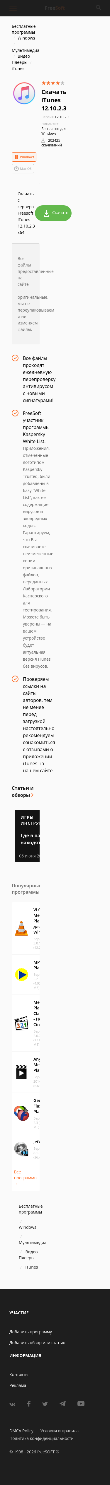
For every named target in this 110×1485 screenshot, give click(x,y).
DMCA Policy (21, 1430)
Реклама (17, 1385)
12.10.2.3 (55, 117)
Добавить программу (30, 1331)
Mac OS (23, 168)
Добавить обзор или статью (37, 1342)
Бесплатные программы (24, 29)
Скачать (56, 213)
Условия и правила (59, 1430)
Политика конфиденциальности (41, 1438)
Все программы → (25, 1177)
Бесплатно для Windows (53, 131)
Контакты (18, 1374)
